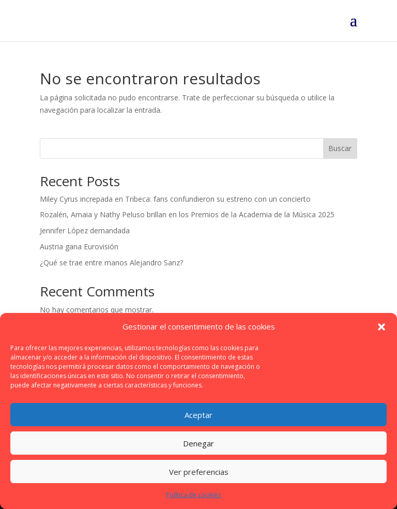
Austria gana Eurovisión (79, 246)
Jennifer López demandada (85, 230)
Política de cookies (193, 494)
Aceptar (198, 415)
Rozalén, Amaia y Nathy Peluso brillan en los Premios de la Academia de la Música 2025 (187, 214)
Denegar (198, 443)
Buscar (340, 148)
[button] (381, 327)
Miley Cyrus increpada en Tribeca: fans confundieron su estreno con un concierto (175, 199)
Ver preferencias (198, 472)
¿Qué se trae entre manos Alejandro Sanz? (111, 262)
